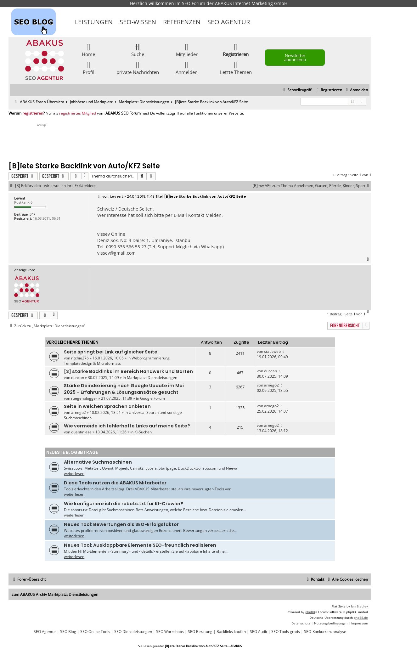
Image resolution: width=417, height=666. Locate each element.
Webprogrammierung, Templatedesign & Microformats (117, 360)
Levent (19, 198)
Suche (137, 49)
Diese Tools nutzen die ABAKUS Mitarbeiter (115, 483)
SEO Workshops (170, 631)
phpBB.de (361, 617)
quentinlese (81, 432)
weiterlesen (74, 473)
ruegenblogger (84, 398)
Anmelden (187, 67)
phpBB (310, 612)
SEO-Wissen (138, 22)
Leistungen (94, 22)
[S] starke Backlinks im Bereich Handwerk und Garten (128, 371)
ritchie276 (80, 358)
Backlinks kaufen (231, 631)
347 (32, 214)
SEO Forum (193, 3)
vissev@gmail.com (116, 253)
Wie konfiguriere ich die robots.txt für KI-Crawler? (123, 503)
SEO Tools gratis (285, 631)
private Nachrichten (137, 67)
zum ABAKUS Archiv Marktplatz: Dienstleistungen (55, 594)
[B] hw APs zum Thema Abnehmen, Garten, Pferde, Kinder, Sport (312, 185)
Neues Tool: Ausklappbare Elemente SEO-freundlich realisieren (140, 545)
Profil (88, 67)
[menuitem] (356, 90)
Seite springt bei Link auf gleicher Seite (110, 352)
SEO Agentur (228, 22)
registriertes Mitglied (77, 113)
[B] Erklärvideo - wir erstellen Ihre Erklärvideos (55, 185)
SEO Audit (258, 631)
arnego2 (271, 385)
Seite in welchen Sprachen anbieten (107, 406)
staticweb (272, 351)
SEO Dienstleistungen (133, 631)
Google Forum (152, 398)
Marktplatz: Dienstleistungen (152, 377)
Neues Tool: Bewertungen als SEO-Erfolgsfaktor (121, 524)
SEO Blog (68, 631)
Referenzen (181, 22)
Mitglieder (187, 49)
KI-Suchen (143, 432)
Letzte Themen (236, 67)
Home (88, 49)
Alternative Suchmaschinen (98, 462)
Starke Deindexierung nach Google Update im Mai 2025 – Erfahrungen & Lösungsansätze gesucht (124, 388)
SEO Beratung (200, 631)
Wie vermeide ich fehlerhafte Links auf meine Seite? (127, 426)
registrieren (32, 113)
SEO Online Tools (95, 631)
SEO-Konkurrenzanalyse (325, 631)
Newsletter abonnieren (295, 57)
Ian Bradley (359, 606)
